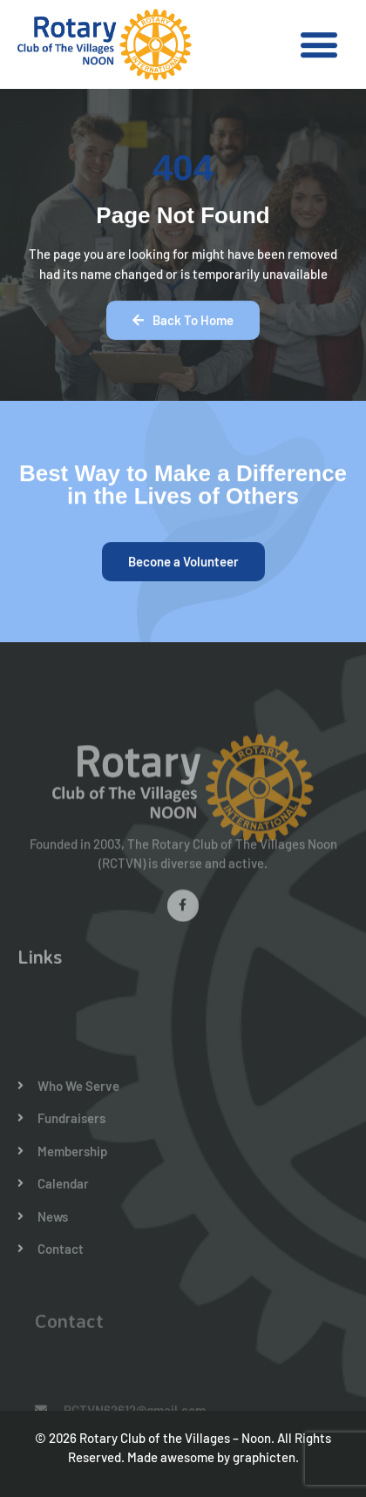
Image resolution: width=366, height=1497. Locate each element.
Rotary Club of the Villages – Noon (175, 1438)
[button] (318, 46)
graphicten (264, 1457)
